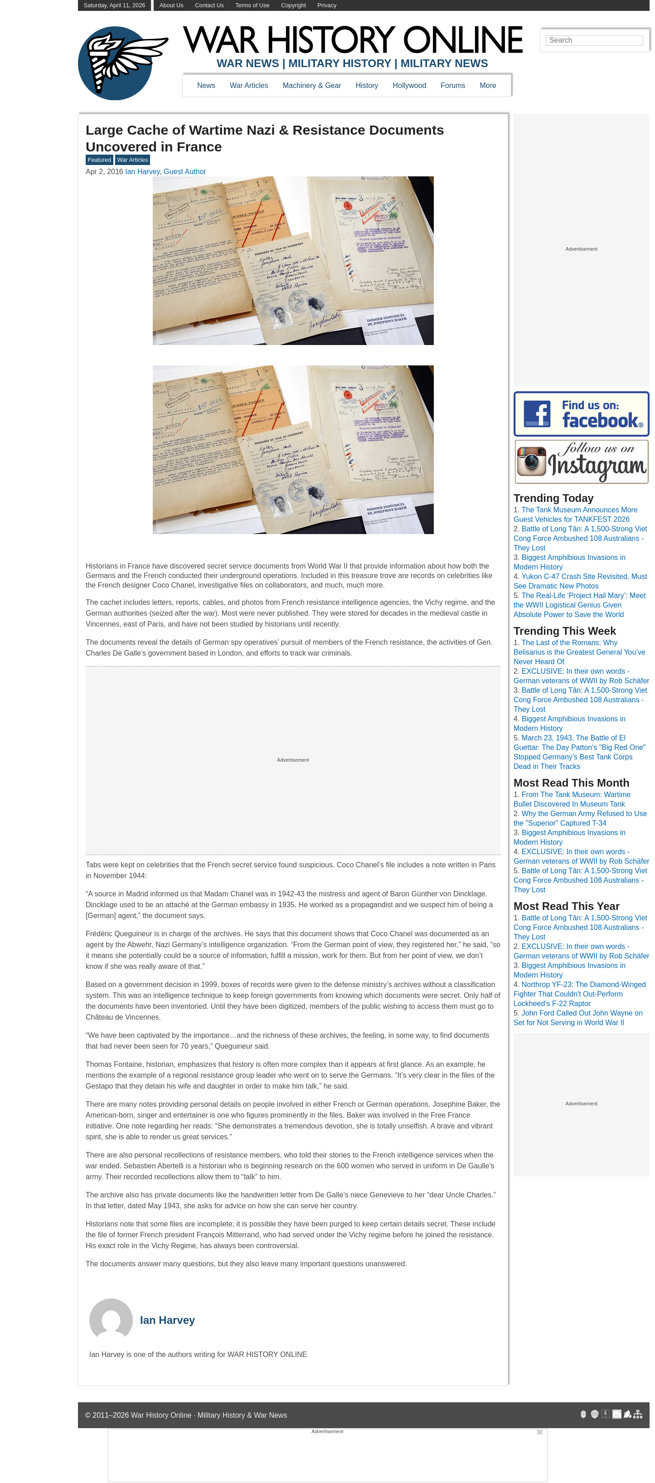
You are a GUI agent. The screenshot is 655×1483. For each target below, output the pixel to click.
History (367, 85)
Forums (453, 85)
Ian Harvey (167, 1320)
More (488, 85)
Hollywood (409, 85)
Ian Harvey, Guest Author (165, 171)
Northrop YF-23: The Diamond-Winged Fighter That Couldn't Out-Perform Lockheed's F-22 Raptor (580, 994)
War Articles (249, 85)
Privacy (327, 5)
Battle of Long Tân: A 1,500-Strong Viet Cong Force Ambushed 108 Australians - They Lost (580, 538)
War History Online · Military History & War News (209, 1415)
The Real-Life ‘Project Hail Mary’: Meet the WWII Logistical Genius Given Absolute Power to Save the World (580, 605)
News (206, 85)
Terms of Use (252, 5)
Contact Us (209, 5)
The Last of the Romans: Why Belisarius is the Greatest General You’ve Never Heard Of (579, 652)
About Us (172, 5)
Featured (99, 159)
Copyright (293, 5)
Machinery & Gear (312, 85)
